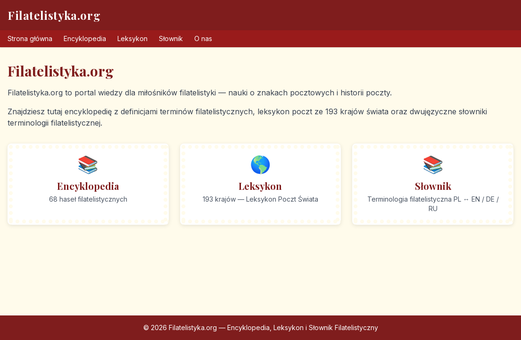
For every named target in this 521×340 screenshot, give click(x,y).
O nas (203, 38)
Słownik (171, 38)
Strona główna (30, 38)
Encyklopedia (85, 38)
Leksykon (132, 38)
